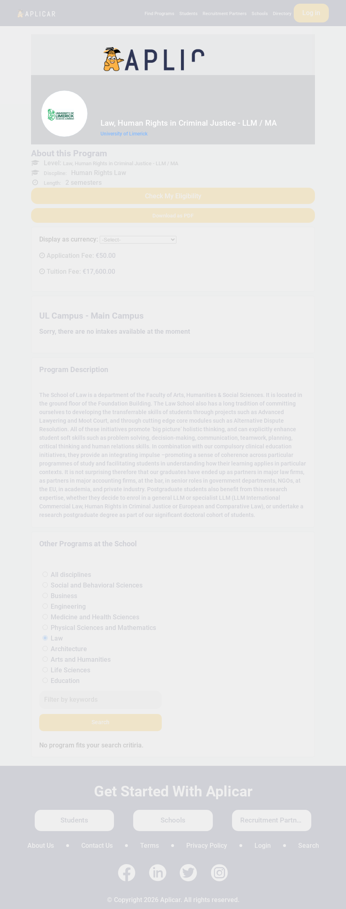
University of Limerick (123, 134)
